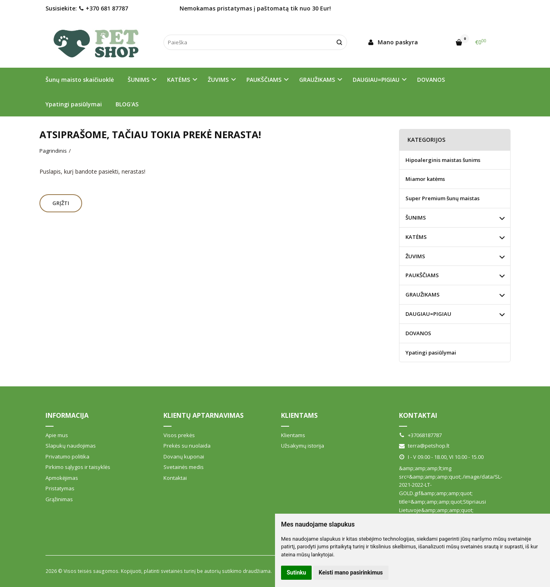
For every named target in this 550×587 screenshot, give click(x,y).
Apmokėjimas (61, 477)
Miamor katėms (425, 179)
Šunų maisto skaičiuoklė (79, 79)
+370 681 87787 (103, 8)
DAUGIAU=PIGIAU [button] (376, 79)
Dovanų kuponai (183, 456)
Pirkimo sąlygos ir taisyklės (77, 467)
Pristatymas (59, 488)
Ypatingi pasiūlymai (73, 104)
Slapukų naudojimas (70, 445)
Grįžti (60, 203)
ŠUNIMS (415, 217)
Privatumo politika (67, 456)
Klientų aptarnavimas (203, 415)
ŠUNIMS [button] (138, 79)
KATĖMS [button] (178, 79)
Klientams (299, 415)
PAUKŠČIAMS (422, 275)
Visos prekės (179, 435)
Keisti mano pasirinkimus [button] (351, 572)
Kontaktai (175, 477)
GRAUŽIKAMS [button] (317, 79)
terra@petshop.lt (424, 445)
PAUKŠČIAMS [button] (263, 79)
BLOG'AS (127, 104)
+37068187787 (420, 435)
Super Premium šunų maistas (442, 198)
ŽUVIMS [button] (218, 79)
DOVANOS (431, 79)
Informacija (67, 415)
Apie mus (56, 435)
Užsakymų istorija (302, 445)
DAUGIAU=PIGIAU (428, 313)
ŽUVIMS (415, 256)
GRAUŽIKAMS (422, 294)
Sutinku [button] (296, 572)
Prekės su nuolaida (187, 445)
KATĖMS (416, 237)
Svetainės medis (183, 467)
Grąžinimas (59, 499)
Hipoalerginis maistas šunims (442, 160)
